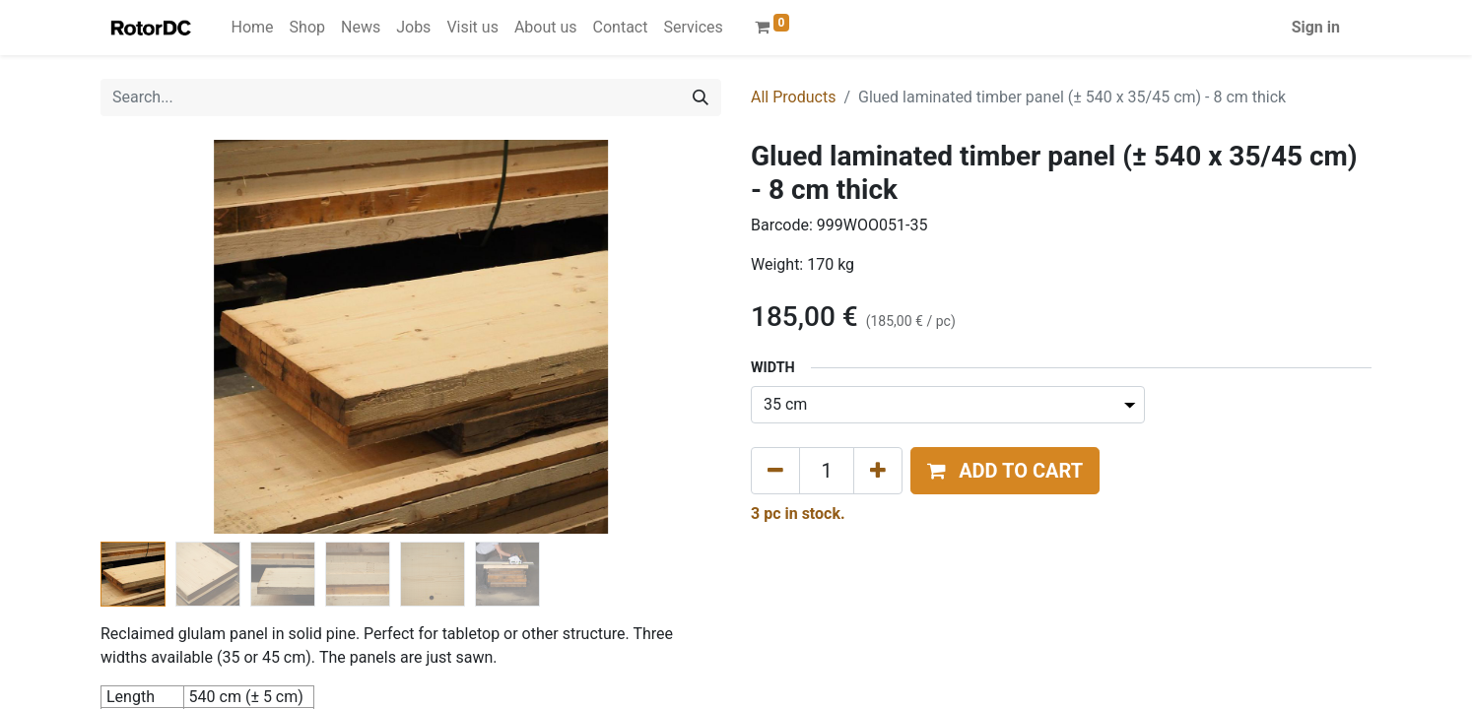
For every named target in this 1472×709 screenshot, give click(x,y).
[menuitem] (253, 27)
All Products (793, 97)
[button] (1005, 470)
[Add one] (878, 470)
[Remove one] (775, 470)
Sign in (1316, 27)
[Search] (700, 97)
